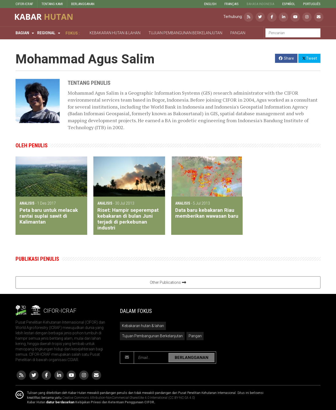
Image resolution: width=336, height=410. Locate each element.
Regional (46, 33)
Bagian (22, 33)
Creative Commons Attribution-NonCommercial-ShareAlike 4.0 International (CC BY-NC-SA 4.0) (128, 398)
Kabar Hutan (36, 402)
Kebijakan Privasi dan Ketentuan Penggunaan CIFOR (114, 402)
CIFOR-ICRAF (24, 4)
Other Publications (168, 282)
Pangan (195, 336)
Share (286, 58)
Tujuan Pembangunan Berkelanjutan (152, 336)
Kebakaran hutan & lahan (143, 326)
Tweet (309, 58)
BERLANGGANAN (82, 4)
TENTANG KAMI (52, 4)
